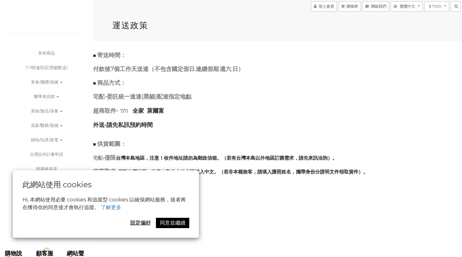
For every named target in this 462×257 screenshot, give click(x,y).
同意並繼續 (172, 223)
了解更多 (111, 207)
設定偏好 (140, 223)
